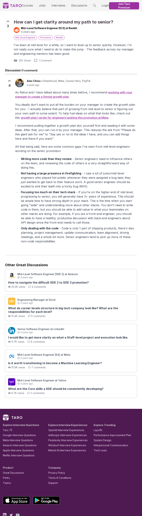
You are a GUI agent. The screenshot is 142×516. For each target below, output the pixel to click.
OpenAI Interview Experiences (64, 414)
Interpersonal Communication (109, 429)
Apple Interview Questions (16, 434)
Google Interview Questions (17, 419)
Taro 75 (7, 414)
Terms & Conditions (58, 462)
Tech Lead (99, 434)
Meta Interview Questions (16, 424)
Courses (30, 5)
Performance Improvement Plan (110, 419)
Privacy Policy (55, 456)
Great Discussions (12, 456)
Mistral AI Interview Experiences (65, 434)
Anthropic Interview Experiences (65, 419)
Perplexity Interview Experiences (65, 424)
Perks (5, 462)
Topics (6, 467)
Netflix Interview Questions (17, 439)
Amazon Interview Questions (17, 429)
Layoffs (97, 414)
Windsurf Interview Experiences (64, 429)
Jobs (43, 5)
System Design (101, 424)
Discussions (76, 5)
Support (52, 467)
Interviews (58, 5)
